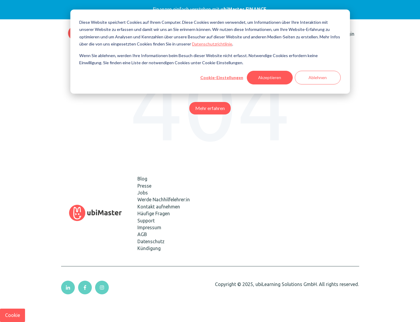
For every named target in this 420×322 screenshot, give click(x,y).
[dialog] (210, 52)
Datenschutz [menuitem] (151, 241)
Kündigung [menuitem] (149, 248)
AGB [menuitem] (142, 234)
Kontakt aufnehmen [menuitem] (158, 206)
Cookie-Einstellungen (221, 77)
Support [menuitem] (146, 220)
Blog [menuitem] (142, 178)
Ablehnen (318, 77)
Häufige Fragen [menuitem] (153, 213)
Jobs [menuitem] (142, 192)
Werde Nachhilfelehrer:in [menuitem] (163, 199)
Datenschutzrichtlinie (212, 43)
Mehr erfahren (210, 108)
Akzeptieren (269, 77)
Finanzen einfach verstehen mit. (210, 9)
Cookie (12, 315)
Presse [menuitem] (144, 186)
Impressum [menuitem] (149, 227)
